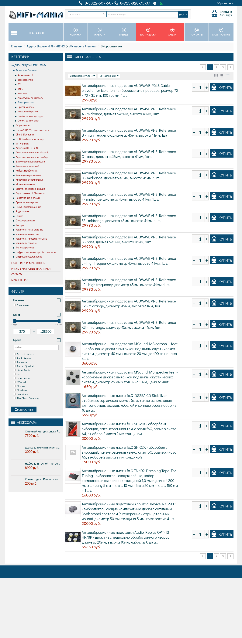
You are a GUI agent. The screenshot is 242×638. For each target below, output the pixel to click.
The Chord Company (26, 398)
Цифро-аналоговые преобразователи (34, 252)
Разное (18, 216)
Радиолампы (21, 211)
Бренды (124, 32)
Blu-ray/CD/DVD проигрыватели (31, 130)
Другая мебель (24, 107)
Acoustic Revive (23, 354)
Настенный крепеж (26, 112)
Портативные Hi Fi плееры (28, 193)
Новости (100, 32)
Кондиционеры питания (27, 175)
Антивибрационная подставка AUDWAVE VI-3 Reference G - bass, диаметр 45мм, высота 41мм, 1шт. (129, 239)
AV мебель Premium (83, 46)
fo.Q (17, 374)
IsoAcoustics (21, 378)
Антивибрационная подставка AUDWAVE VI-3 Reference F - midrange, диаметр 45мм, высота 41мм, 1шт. (129, 197)
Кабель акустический (26, 166)
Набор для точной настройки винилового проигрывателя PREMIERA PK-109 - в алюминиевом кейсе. (42, 463)
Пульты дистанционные (27, 207)
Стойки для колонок (27, 121)
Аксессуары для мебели (29, 98)
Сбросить (24, 409)
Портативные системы (26, 198)
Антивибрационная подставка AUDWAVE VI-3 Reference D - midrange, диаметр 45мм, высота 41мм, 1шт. (129, 175)
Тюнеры (18, 225)
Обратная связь (225, 3)
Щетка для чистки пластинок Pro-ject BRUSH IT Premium (42, 447)
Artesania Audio (24, 75)
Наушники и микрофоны (28, 263)
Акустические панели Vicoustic (31, 153)
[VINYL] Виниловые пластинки (30, 268)
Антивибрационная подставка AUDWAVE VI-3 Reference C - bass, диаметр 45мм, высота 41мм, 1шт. (129, 154)
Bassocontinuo (24, 80)
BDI (18, 84)
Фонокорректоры (23, 248)
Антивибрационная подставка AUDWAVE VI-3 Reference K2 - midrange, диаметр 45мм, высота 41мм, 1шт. (129, 303)
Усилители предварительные (30, 239)
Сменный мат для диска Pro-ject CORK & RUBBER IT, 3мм (42, 431)
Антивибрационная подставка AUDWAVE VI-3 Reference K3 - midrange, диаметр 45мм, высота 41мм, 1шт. (129, 325)
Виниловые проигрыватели (29, 162)
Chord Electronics (23, 135)
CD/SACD (16, 274)
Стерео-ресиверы (24, 221)
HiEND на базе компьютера (29, 139)
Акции (172, 32)
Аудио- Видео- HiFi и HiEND (46, 46)
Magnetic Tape (20, 280)
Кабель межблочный (25, 171)
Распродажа (148, 32)
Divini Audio (21, 370)
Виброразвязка (24, 102)
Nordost (19, 386)
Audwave (20, 362)
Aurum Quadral (23, 366)
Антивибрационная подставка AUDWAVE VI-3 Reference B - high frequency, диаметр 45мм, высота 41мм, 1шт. (129, 133)
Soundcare (20, 394)
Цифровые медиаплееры (27, 257)
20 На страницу (109, 76)
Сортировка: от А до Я (82, 76)
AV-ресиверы (21, 126)
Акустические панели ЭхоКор (30, 157)
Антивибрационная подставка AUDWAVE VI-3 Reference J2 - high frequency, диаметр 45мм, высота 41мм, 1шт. (129, 282)
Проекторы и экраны (25, 202)
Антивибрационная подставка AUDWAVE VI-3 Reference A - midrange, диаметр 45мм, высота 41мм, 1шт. (129, 111)
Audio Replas (22, 358)
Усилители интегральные (28, 230)
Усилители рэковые (25, 243)
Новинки (75, 32)
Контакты (196, 32)
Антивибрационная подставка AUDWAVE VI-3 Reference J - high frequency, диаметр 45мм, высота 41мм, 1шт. (129, 261)
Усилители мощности (26, 234)
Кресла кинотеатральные (28, 180)
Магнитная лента (24, 184)
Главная (16, 46)
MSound (19, 382)
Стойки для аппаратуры (29, 116)
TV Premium (21, 144)
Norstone (21, 93)
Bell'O (19, 89)
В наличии (21, 305)
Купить (221, 87)
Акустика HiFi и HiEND (26, 148)
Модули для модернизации (29, 189)
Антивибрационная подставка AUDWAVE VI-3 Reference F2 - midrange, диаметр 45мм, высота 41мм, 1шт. (129, 218)
